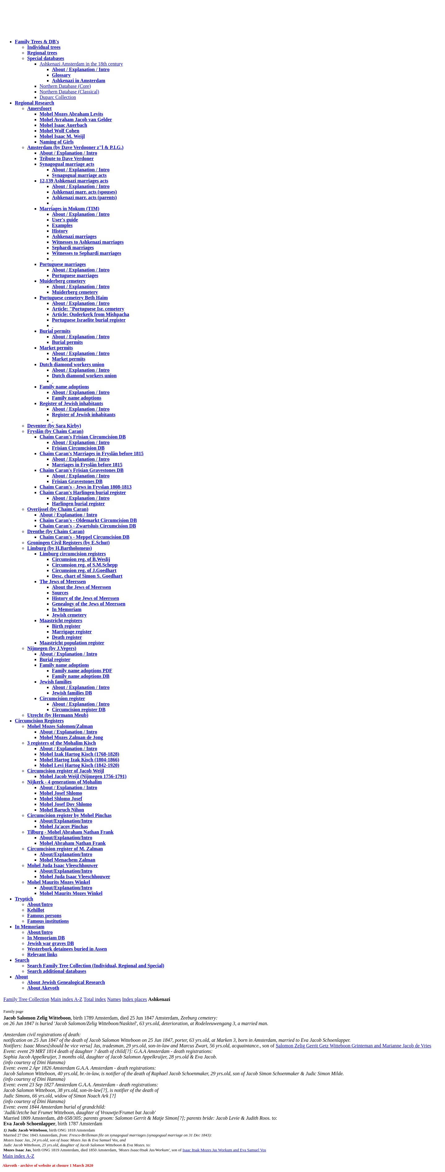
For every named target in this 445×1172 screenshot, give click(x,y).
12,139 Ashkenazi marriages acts (74, 180)
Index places (134, 999)
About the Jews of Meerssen (81, 587)
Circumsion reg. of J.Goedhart (84, 570)
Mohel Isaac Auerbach (63, 125)
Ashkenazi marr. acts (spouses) (84, 192)
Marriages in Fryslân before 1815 (87, 464)
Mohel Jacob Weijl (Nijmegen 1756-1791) (83, 776)
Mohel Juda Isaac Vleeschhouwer (75, 876)
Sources (60, 592)
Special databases (45, 58)
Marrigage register (72, 631)
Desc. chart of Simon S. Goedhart (87, 576)
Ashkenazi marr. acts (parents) (84, 197)
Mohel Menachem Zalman (67, 859)
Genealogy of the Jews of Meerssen (88, 603)
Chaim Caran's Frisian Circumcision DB (83, 436)
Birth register (66, 626)
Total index (95, 999)
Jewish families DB (72, 692)
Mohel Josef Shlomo (61, 793)
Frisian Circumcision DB (78, 448)
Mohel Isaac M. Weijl (62, 136)
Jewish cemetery (69, 615)
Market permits (56, 347)
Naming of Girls (57, 141)
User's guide (65, 219)
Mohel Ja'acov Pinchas (64, 826)
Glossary (61, 75)
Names (114, 999)
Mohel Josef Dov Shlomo (66, 804)
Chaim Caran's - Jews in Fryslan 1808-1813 (86, 487)
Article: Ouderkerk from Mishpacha (90, 314)
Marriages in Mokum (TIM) (69, 208)
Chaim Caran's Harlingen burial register (83, 492)
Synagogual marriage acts (67, 164)
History (60, 230)
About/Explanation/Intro (66, 820)
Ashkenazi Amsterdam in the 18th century (81, 63)
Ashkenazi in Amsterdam (78, 80)
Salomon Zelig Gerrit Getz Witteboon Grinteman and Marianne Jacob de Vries (353, 1045)
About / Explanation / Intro (80, 69)
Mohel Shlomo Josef (61, 798)
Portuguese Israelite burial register (88, 320)
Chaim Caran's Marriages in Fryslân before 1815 (92, 453)
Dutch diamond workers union (72, 364)
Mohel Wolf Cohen (59, 130)
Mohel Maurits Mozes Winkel (71, 893)
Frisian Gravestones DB (77, 481)
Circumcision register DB (78, 709)
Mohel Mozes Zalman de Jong (71, 737)
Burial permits (55, 331)
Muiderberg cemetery (63, 281)
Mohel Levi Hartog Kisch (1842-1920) (79, 765)
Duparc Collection (58, 97)
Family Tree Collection (26, 999)
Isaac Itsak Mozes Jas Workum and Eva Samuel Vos (224, 1150)
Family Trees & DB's (37, 41)
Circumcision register (62, 698)
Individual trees (44, 47)
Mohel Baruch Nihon (62, 809)
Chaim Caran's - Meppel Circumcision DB (84, 537)
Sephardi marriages (73, 247)
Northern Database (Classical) (69, 91)
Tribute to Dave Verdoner (67, 158)
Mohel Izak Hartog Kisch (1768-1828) (79, 754)
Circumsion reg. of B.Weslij (81, 559)
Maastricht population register (72, 642)
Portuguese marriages (63, 264)
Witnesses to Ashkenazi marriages (88, 242)
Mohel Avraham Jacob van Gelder (76, 119)
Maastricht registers (61, 620)
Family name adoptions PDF (82, 670)
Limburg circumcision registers (73, 553)
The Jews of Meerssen (63, 581)
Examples (62, 225)
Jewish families (56, 681)
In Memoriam (67, 609)
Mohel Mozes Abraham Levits (71, 114)
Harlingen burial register (78, 503)
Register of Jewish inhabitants (71, 403)
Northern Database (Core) (65, 86)
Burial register (55, 659)
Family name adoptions (64, 386)
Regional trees (42, 52)
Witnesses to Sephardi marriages (86, 253)
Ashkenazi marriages (74, 236)
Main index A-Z (66, 999)
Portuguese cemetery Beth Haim (74, 297)
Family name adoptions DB (80, 676)
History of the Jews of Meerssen (85, 598)
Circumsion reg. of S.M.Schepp (85, 564)
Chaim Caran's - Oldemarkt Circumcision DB (88, 520)
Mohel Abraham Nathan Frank (73, 843)
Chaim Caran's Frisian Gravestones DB (82, 470)
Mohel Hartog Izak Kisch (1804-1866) (79, 759)
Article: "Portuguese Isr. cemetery (88, 308)
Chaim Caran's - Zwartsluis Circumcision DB (88, 525)
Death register (67, 637)
